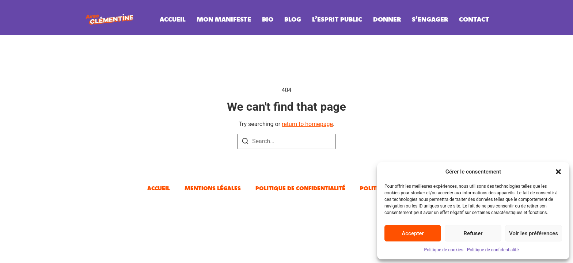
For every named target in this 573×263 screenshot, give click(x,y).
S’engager (430, 19)
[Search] (245, 142)
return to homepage (307, 124)
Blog (292, 19)
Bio (267, 19)
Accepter (413, 233)
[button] (558, 171)
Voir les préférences (533, 233)
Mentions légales (213, 188)
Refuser (472, 233)
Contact (474, 19)
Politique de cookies (443, 249)
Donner (387, 19)
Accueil (173, 19)
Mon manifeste (224, 19)
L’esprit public (337, 19)
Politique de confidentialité (493, 249)
